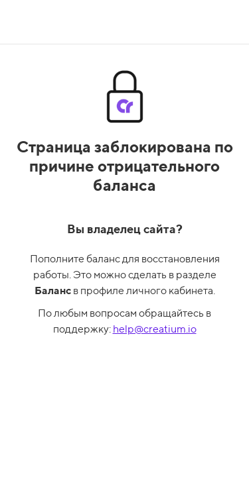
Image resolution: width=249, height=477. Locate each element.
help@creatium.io (155, 329)
